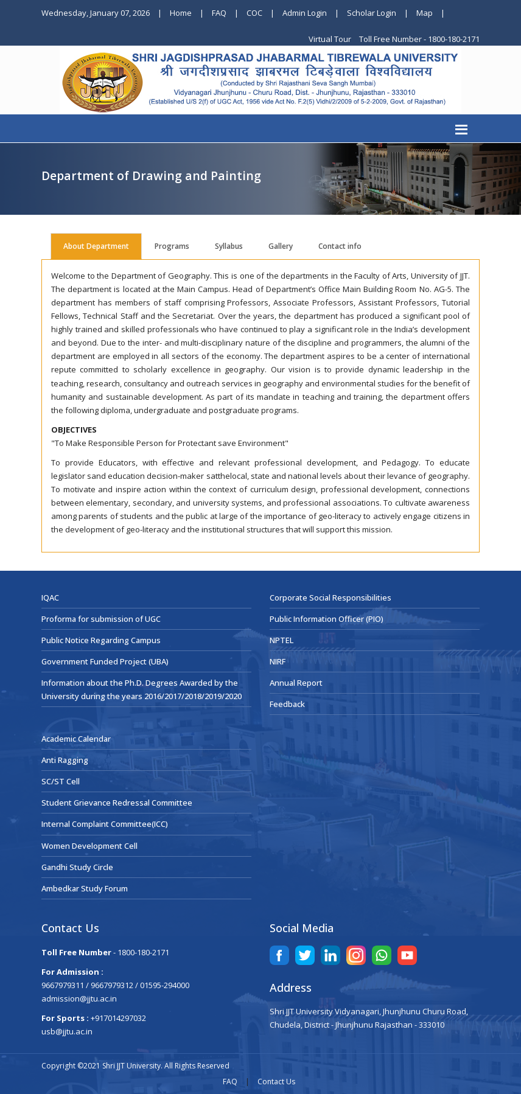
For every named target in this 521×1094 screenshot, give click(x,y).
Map (424, 12)
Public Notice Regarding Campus (101, 640)
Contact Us (276, 1081)
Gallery (280, 246)
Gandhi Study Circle (77, 867)
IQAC (50, 597)
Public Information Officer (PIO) (326, 618)
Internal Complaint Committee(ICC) (104, 823)
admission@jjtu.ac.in (79, 998)
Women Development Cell (89, 845)
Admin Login (304, 12)
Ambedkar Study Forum (84, 888)
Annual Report (296, 682)
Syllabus (229, 246)
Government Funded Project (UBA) (105, 661)
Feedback (287, 704)
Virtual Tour (331, 38)
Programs (172, 246)
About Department (96, 246)
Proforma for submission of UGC (101, 618)
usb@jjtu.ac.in (67, 1031)
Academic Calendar (76, 738)
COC (254, 12)
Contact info (340, 246)
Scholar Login (371, 12)
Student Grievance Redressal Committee (116, 802)
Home (181, 12)
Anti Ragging (64, 759)
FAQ (219, 12)
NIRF (277, 661)
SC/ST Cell (60, 781)
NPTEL (281, 640)
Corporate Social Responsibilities (330, 597)
